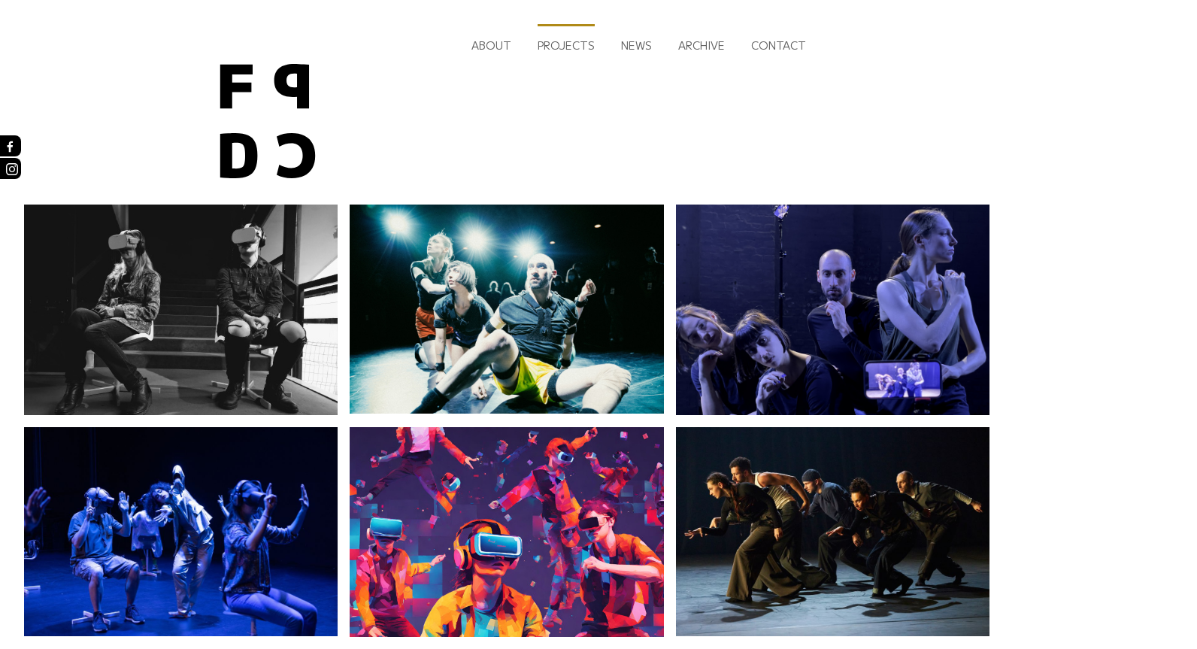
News (636, 45)
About (491, 45)
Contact (778, 45)
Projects (566, 45)
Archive (701, 45)
